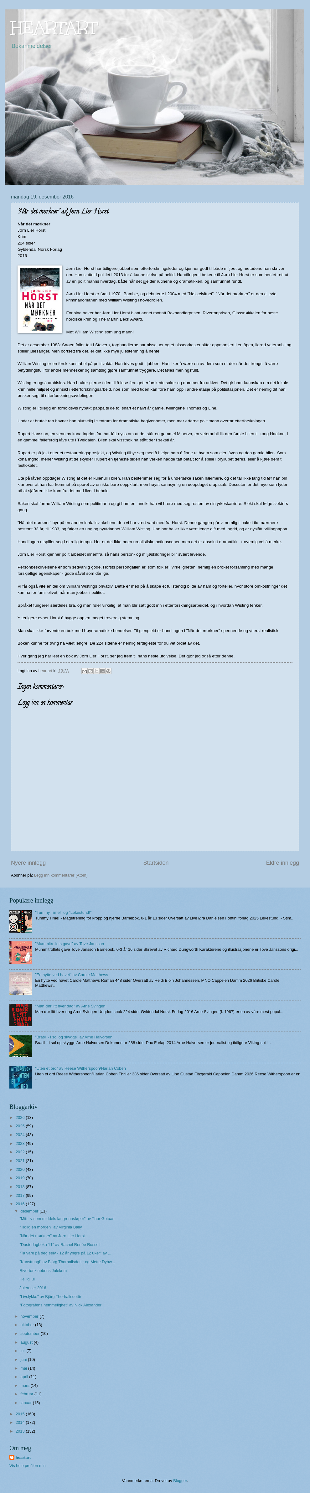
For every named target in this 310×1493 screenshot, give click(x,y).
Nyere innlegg (28, 863)
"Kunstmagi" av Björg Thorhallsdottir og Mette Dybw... (67, 1261)
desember (29, 1211)
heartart (23, 1457)
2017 (21, 1195)
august (27, 1342)
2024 (21, 1134)
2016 (21, 1204)
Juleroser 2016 (32, 1287)
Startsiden (155, 863)
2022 (21, 1152)
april (24, 1376)
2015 (21, 1414)
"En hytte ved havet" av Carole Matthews (71, 974)
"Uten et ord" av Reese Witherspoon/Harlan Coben (80, 1068)
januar (26, 1402)
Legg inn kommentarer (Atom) (61, 875)
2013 (21, 1431)
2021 (21, 1160)
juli (23, 1350)
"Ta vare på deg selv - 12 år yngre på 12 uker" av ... (65, 1253)
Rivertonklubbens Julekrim (43, 1270)
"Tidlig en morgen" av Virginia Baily (50, 1227)
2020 (21, 1169)
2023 (21, 1143)
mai (24, 1368)
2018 (21, 1186)
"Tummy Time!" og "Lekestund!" (63, 912)
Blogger (180, 1480)
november (29, 1316)
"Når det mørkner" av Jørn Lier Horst (52, 1235)
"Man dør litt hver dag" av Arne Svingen (70, 1006)
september (30, 1333)
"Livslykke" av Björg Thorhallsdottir (50, 1296)
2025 (21, 1126)
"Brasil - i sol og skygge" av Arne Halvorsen (73, 1037)
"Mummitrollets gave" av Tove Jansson (69, 943)
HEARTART (54, 28)
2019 (21, 1178)
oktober (27, 1324)
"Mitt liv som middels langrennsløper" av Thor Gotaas (66, 1218)
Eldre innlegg (282, 863)
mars (25, 1385)
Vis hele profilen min (27, 1465)
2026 (21, 1117)
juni (24, 1359)
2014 (21, 1422)
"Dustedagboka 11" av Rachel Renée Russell (59, 1244)
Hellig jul (27, 1279)
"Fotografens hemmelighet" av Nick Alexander (60, 1305)
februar (27, 1394)
